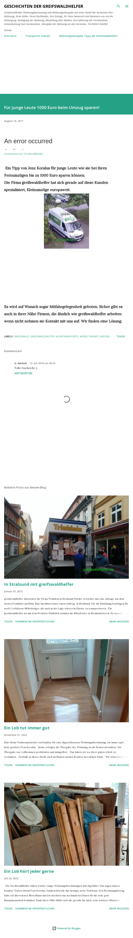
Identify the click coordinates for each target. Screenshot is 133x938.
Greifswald (21, 336)
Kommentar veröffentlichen (35, 621)
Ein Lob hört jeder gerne (29, 871)
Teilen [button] (120, 336)
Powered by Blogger (66, 928)
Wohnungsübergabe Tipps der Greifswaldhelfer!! (88, 36)
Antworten (23, 373)
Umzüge (104, 336)
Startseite (10, 36)
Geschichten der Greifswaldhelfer (43, 6)
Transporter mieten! (37, 36)
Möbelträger (89, 336)
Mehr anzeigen (119, 621)
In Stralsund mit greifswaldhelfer (39, 584)
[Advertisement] (66, 64)
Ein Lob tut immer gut (26, 728)
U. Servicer (20, 363)
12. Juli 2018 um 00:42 (42, 363)
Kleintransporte (67, 336)
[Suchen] (118, 6)
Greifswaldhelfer (42, 336)
